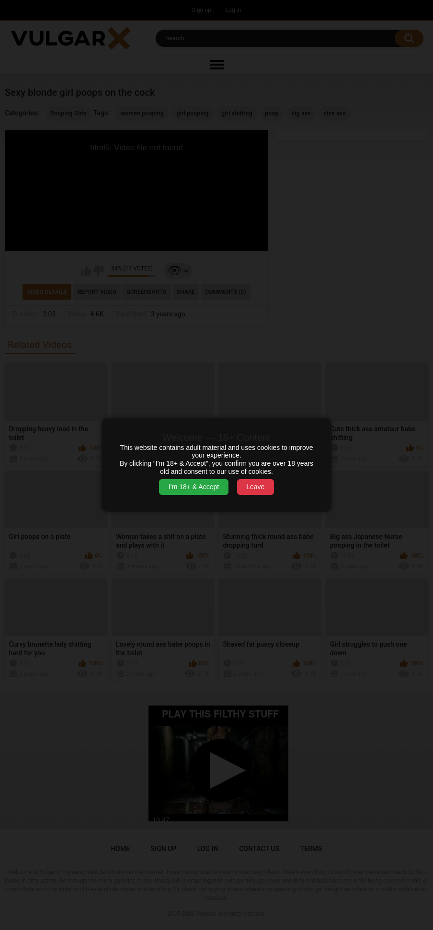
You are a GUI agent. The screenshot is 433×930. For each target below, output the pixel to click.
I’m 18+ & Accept (194, 487)
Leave (255, 487)
